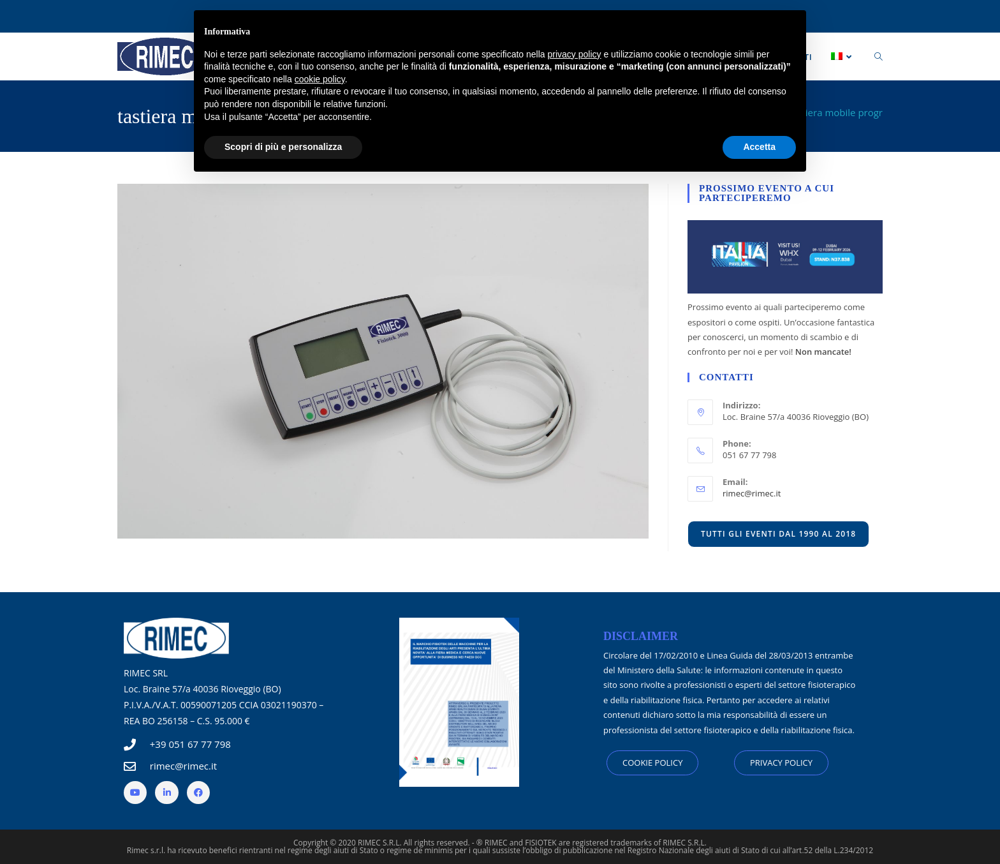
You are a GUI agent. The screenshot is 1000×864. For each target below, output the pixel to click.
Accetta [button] (759, 147)
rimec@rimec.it (752, 493)
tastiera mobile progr (836, 112)
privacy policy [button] (574, 54)
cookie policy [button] (320, 79)
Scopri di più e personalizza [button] (283, 147)
